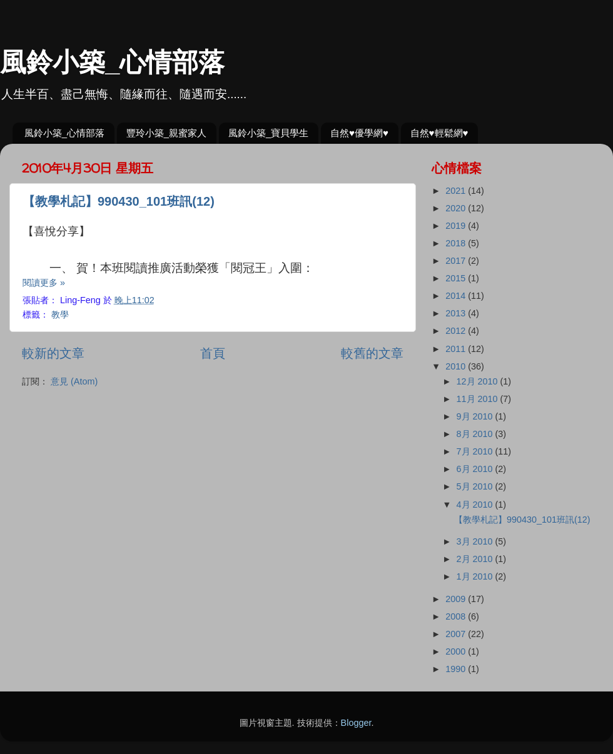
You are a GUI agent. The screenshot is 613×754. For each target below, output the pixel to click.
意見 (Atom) (74, 381)
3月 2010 (476, 541)
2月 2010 (476, 559)
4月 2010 (476, 505)
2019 (456, 226)
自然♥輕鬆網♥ (439, 133)
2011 (456, 349)
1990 (456, 669)
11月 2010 (478, 399)
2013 (456, 313)
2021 (456, 191)
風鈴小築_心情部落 (112, 62)
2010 (456, 366)
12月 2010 (478, 381)
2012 (456, 331)
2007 (456, 634)
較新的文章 (53, 353)
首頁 (212, 353)
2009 (456, 599)
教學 (60, 314)
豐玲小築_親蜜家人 (166, 133)
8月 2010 (476, 434)
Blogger (356, 723)
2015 (456, 278)
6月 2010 (476, 469)
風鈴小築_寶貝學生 (268, 133)
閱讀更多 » (44, 283)
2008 (456, 616)
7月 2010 (476, 451)
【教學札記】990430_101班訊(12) (119, 201)
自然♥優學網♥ (359, 133)
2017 (456, 261)
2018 (456, 243)
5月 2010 (476, 486)
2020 (456, 208)
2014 (456, 296)
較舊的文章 (372, 353)
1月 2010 (476, 576)
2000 (456, 651)
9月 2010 (476, 416)
